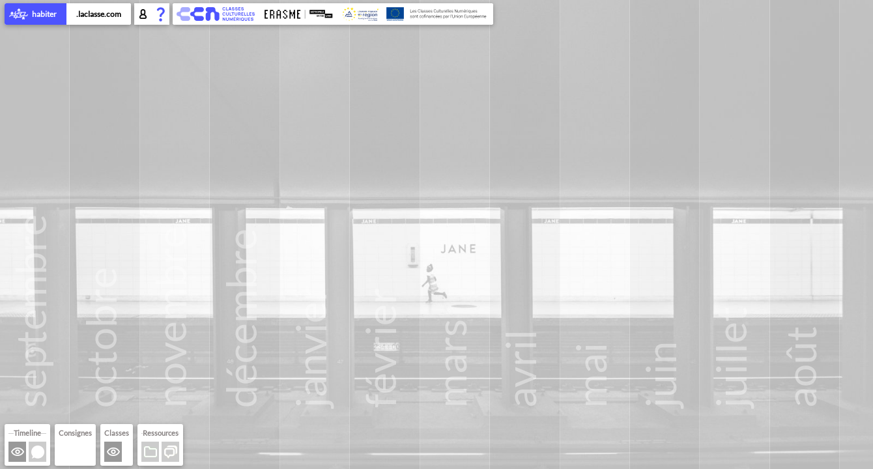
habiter (35, 15)
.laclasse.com (98, 14)
